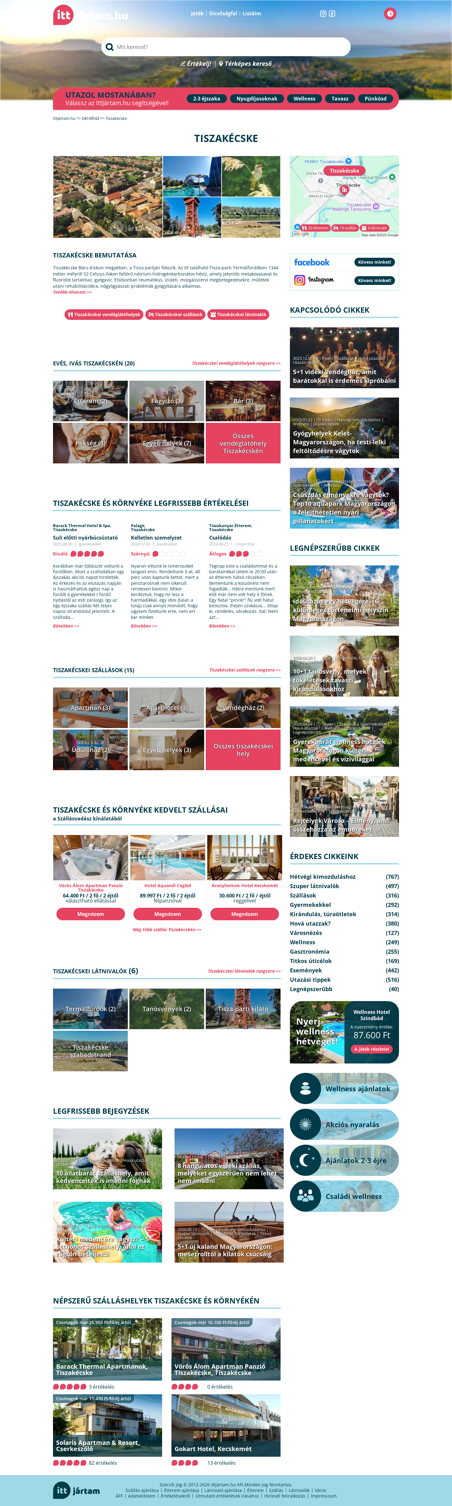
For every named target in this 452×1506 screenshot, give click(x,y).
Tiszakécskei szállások (179, 314)
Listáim (252, 13)
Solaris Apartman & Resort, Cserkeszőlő (98, 1445)
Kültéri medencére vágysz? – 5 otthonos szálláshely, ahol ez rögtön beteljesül (102, 1246)
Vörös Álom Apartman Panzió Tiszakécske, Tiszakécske (220, 1369)
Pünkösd (376, 98)
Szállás (276, 1490)
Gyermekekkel (306, 485)
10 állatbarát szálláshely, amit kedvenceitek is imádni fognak (103, 1177)
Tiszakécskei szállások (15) (93, 670)
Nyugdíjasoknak (257, 98)
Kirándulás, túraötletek (235, 1233)
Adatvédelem (142, 1496)
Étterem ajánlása (181, 1490)
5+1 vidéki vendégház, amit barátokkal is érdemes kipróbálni (344, 376)
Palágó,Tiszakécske (143, 527)
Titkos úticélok (311, 961)
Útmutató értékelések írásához (227, 1496)
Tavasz (340, 98)
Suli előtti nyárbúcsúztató (85, 537)
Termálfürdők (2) (90, 1009)
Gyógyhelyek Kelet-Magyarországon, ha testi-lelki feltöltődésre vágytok (339, 442)
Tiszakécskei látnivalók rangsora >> (244, 971)
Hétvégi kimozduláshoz (243, 1229)
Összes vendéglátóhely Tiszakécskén (243, 443)
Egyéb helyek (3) (167, 750)
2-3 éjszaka (206, 98)
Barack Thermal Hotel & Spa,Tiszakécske (82, 527)
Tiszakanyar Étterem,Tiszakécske (230, 527)
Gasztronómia (309, 951)
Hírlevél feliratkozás (284, 1496)
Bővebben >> (66, 626)
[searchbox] (226, 46)
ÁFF (119, 1496)
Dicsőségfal (223, 13)
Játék (197, 13)
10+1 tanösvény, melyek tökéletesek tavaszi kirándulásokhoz (330, 680)
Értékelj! (199, 64)
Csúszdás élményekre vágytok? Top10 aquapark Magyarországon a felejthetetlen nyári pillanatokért (344, 508)
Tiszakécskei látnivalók (242, 314)
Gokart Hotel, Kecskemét (213, 1449)
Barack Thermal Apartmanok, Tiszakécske (102, 1369)
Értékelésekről (175, 1496)
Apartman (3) (90, 707)
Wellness (304, 98)
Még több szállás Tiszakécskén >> (167, 929)
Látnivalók (299, 1490)
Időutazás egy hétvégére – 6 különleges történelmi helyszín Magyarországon (340, 610)
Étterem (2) (90, 401)
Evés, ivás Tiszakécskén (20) (94, 363)
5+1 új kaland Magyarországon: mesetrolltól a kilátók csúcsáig (225, 1250)
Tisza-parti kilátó (243, 1009)
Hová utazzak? (137, 1160)
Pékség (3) (90, 443)
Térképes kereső (248, 64)
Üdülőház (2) (90, 750)
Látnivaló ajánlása (223, 1490)
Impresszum (324, 1496)
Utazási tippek (69, 1164)
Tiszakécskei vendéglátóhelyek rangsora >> (236, 363)
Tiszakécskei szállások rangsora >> (245, 670)
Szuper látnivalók (193, 1233)
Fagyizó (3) (167, 401)
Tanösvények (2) (166, 1009)
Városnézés (306, 933)
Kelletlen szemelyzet (156, 537)
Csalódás (220, 537)
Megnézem (90, 914)
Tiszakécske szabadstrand (90, 1051)
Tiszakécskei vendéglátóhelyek (107, 314)
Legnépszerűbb (222, 1157)
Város (320, 1490)
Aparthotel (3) (167, 707)
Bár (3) (243, 401)
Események (306, 970)
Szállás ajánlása (142, 1490)
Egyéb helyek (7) (167, 443)
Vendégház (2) (243, 707)
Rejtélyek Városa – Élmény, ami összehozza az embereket (341, 825)
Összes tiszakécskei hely (243, 750)
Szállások (111, 1160)
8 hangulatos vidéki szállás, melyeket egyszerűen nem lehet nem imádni (227, 1173)
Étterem (255, 1490)
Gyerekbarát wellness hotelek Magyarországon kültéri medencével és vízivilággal (339, 750)
